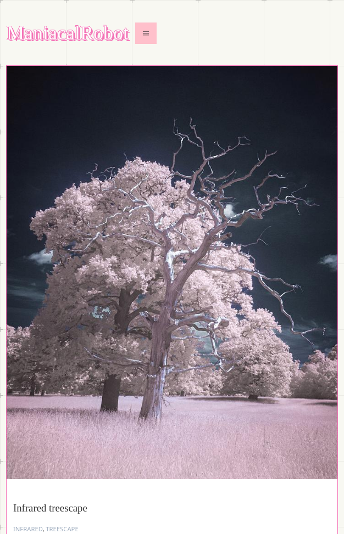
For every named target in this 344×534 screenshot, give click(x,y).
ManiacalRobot (68, 33)
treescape (62, 529)
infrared (27, 529)
